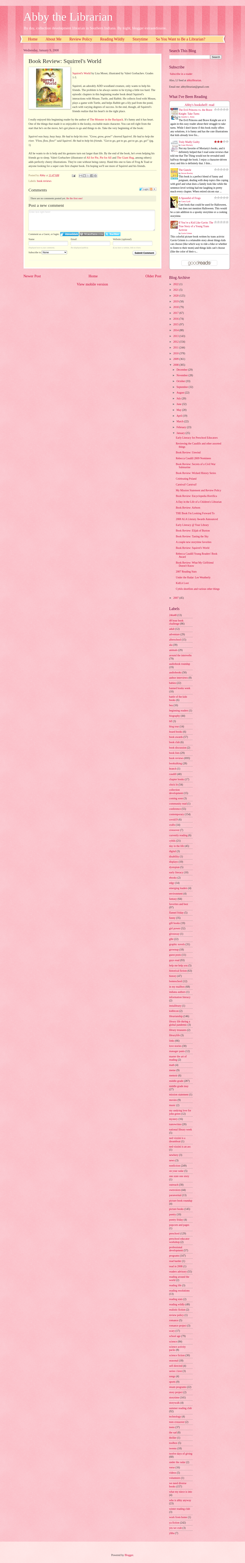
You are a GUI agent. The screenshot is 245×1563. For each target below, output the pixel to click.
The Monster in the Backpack (106, 119)
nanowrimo (175, 1124)
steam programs (177, 1387)
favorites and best (178, 904)
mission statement (178, 1094)
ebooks (173, 877)
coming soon (176, 798)
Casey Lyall (185, 201)
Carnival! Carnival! (186, 484)
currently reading (178, 835)
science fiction (177, 1355)
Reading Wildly (112, 39)
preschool (174, 1233)
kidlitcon (174, 1011)
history (173, 976)
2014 (176, 330)
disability (174, 856)
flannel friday (176, 912)
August (180, 392)
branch (173, 768)
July (178, 398)
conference (175, 808)
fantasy (173, 898)
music (172, 1105)
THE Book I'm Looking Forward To (195, 513)
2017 (176, 313)
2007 (176, 597)
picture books (176, 1209)
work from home (178, 1517)
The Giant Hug (125, 157)
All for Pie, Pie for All (99, 157)
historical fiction (178, 970)
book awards (176, 737)
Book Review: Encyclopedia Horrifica (196, 496)
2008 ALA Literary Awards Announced (197, 519)
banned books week (179, 688)
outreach (174, 1184)
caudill (173, 774)
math (172, 1065)
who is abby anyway (180, 1500)
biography (174, 715)
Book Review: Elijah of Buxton (193, 530)
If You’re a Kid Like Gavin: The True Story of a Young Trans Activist (196, 226)
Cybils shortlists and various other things (198, 588)
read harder (175, 1261)
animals (173, 650)
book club (174, 742)
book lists (174, 752)
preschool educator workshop (179, 1240)
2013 (176, 336)
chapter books (176, 779)
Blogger (129, 1555)
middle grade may (179, 1086)
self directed (175, 1365)
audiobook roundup (179, 663)
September (182, 387)
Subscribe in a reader (181, 73)
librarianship (176, 1016)
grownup (174, 949)
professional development (176, 1249)
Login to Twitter (112, 234)
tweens (173, 1448)
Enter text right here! (92, 220)
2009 (176, 359)
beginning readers (178, 710)
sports (172, 1381)
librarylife (174, 1035)
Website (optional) (122, 239)
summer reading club (180, 1408)
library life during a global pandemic (179, 1023)
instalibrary (175, 1005)
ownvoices (175, 1190)
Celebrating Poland (186, 478)
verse (172, 1467)
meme (172, 1070)
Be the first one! (74, 198)
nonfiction (174, 1165)
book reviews (44, 181)
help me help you (178, 965)
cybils (172, 840)
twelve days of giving (180, 1453)
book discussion (178, 747)
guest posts (175, 954)
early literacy (176, 872)
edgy (171, 882)
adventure (174, 634)
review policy (176, 1315)
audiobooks (175, 672)
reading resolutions (179, 1290)
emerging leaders (178, 888)
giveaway (174, 933)
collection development (176, 791)
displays (173, 861)
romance (174, 1320)
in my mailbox (177, 986)
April (179, 415)
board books (175, 731)
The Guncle (185, 169)
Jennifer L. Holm (187, 117)
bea (171, 705)
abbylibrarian (194, 80)
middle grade (176, 1081)
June (179, 404)
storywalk (174, 1402)
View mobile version (92, 284)
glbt (171, 939)
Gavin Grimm (186, 233)
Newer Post (32, 276)
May (179, 409)
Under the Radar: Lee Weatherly (193, 577)
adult (172, 628)
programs (174, 1255)
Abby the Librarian (68, 16)
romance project (178, 1325)
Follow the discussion (152, 189)
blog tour (174, 726)
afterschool (175, 639)
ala (170, 644)
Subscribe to (48, 252)
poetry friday (176, 1219)
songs (172, 1376)
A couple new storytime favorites (193, 542)
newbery (174, 1155)
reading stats (176, 1299)
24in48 (173, 615)
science (173, 1341)
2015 (176, 324)
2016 (176, 318)
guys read (174, 960)
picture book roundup (180, 1200)
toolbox (173, 1443)
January (180, 433)
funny (172, 917)
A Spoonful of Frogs (190, 198)
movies (173, 1100)
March (180, 421)
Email (74, 239)
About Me (53, 39)
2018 (176, 307)
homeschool (175, 981)
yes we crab (175, 1527)
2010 (176, 353)
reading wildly (177, 1304)
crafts (172, 824)
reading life (175, 1285)
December (182, 369)
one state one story (179, 1176)
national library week (180, 1129)
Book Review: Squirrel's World (192, 547)
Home (33, 39)
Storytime (140, 39)
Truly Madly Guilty (189, 142)
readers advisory (178, 1271)
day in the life (176, 846)
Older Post (153, 276)
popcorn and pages (179, 1225)
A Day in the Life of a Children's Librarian (198, 501)
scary (172, 1330)
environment (176, 893)
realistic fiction (177, 1309)
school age (175, 1336)
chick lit (173, 784)
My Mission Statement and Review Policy (198, 490)
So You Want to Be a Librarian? (180, 39)
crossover (174, 830)
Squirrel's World (81, 73)
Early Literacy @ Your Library (192, 525)
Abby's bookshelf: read (199, 105)
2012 (176, 341)
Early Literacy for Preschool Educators (197, 437)
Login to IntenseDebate (69, 234)
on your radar (176, 1170)
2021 (176, 289)
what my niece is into (180, 1491)
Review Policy (80, 39)
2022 (176, 284)
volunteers (174, 1478)
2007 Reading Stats (186, 571)
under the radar (177, 1462)
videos (172, 1472)
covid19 (173, 819)
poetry (172, 1214)
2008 (176, 364)
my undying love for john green (180, 1112)
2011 (176, 347)
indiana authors (177, 992)
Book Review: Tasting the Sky (192, 536)
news (172, 1160)
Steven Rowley (187, 173)
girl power (174, 928)
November (182, 375)
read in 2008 (176, 1266)
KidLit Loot (182, 583)
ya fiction (174, 1522)
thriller (173, 1437)
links (171, 1040)
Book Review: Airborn (188, 507)
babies (172, 683)
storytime (174, 1397)
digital (172, 851)
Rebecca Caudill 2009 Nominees (193, 458)
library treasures (178, 1030)
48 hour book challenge (176, 622)
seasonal (173, 1360)
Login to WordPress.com (91, 234)
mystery (173, 1119)
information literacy (180, 997)
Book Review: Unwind (188, 452)
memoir (173, 1075)
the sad (173, 1432)
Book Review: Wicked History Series (196, 473)
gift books (174, 923)
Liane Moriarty (187, 145)
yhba (171, 1533)
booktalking (175, 763)
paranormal (175, 1195)
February (181, 427)
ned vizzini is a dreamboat (177, 1140)
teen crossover (177, 1422)
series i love (175, 1371)
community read (178, 803)
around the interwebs (180, 655)
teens (172, 1427)
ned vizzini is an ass (180, 1146)
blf (170, 721)
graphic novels (177, 944)
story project (176, 1392)
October (181, 381)
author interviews (178, 677)
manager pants (177, 1051)
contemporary (176, 814)
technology (175, 1416)
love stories (175, 1046)
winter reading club (179, 1508)
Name (32, 239)
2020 (176, 295)
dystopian (174, 867)
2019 (176, 301)
